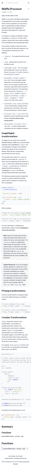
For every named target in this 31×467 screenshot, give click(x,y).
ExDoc (9, 461)
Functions (6, 432)
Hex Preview (19, 456)
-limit (24, 280)
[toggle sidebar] (2, 2)
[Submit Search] (7, 3)
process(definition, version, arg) (12, 436)
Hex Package (12, 456)
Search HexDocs (9, 458)
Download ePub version (20, 458)
